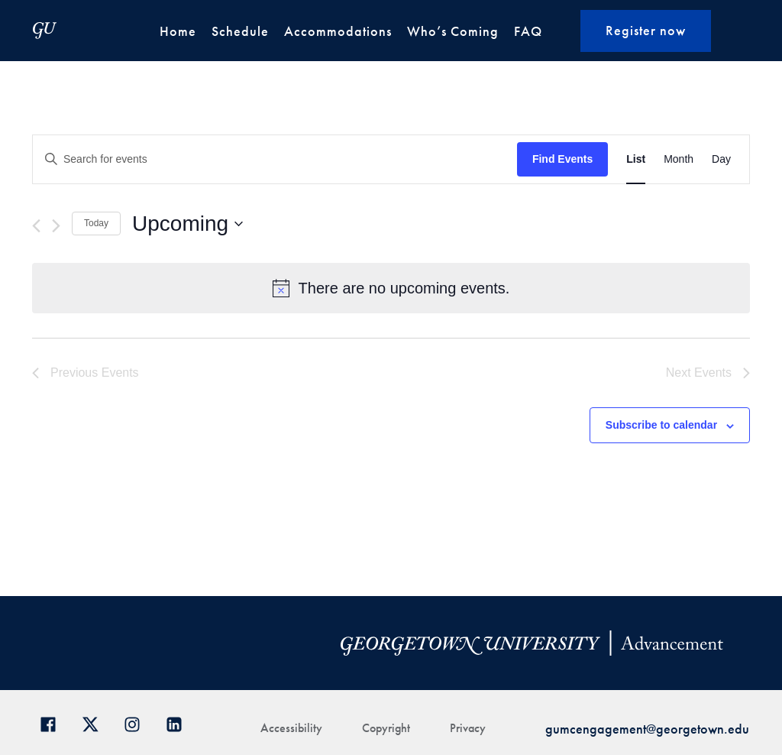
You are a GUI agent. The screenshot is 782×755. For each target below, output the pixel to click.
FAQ (528, 31)
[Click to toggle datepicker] (187, 224)
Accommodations (338, 31)
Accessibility (291, 728)
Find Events (562, 159)
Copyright (386, 728)
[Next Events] (56, 226)
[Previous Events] (36, 226)
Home (178, 31)
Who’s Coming (453, 31)
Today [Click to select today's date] (96, 223)
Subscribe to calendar (661, 425)
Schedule (240, 31)
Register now (646, 30)
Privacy (468, 728)
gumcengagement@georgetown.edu (647, 728)
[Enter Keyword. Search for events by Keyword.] (275, 159)
